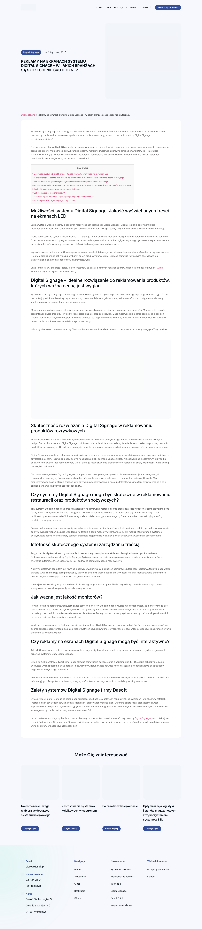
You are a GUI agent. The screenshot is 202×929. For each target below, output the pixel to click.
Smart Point (117, 898)
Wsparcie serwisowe (121, 905)
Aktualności (131, 7)
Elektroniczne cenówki (122, 876)
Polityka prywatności (158, 869)
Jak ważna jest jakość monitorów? (48, 193)
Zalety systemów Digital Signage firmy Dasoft (53, 200)
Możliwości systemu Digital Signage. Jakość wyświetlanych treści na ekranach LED (70, 174)
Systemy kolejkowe (121, 869)
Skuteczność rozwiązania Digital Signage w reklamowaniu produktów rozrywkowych (71, 181)
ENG (145, 7)
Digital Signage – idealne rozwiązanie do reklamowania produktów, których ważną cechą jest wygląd (78, 178)
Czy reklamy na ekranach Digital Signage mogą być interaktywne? (63, 196)
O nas (99, 7)
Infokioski (116, 883)
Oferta (108, 7)
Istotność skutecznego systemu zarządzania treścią (56, 189)
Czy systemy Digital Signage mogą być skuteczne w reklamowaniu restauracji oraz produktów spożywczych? (82, 185)
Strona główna (28, 115)
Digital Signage (31, 52)
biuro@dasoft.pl (35, 866)
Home (77, 869)
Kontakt (151, 876)
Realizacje (118, 7)
